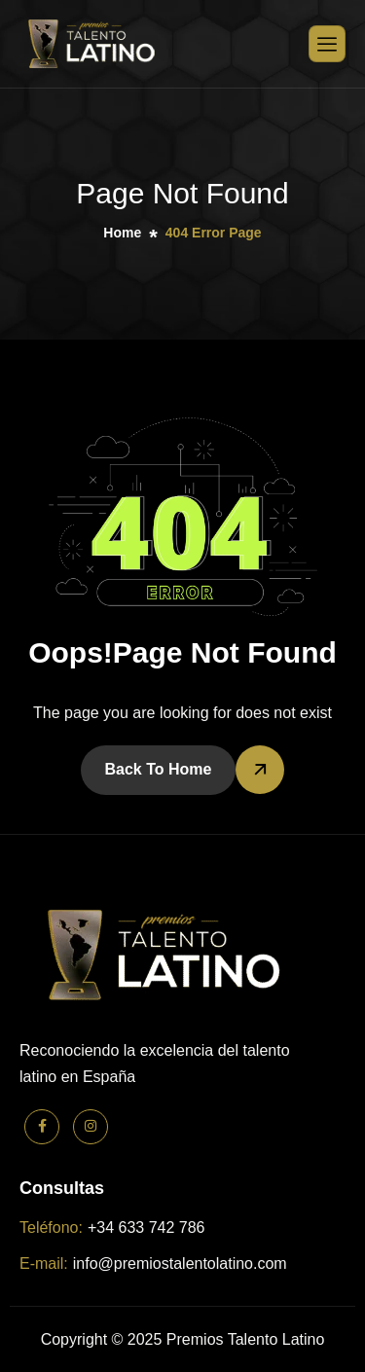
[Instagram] (90, 1126)
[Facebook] (41, 1126)
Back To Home (158, 769)
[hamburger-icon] (327, 43)
